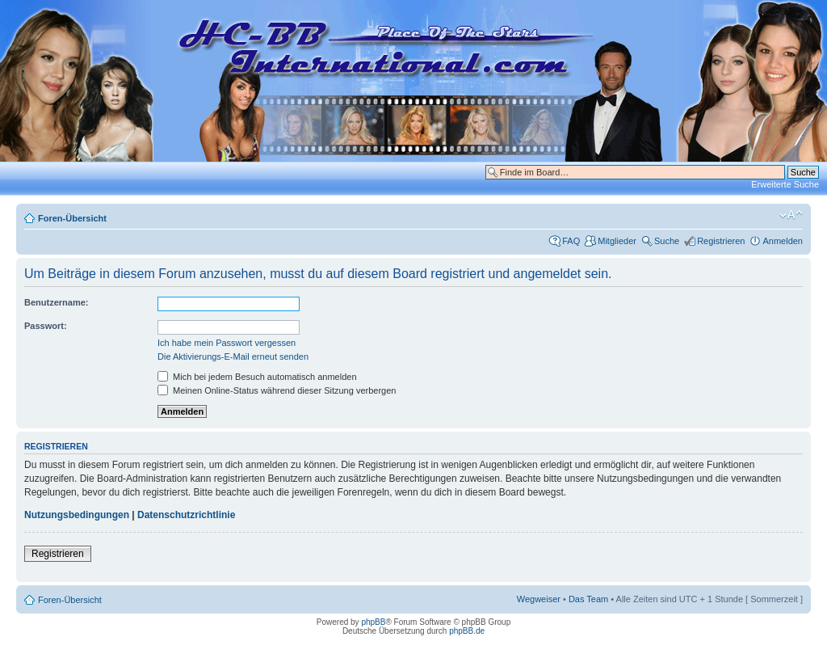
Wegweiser (538, 599)
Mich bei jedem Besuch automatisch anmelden (257, 377)
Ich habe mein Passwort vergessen (226, 343)
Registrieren (721, 241)
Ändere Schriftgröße (791, 215)
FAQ (571, 241)
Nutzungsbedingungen (76, 515)
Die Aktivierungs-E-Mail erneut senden (233, 356)
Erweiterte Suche (785, 184)
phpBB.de (467, 630)
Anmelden (782, 241)
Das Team (588, 599)
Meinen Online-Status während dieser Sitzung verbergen (276, 390)
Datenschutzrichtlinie (186, 515)
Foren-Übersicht (72, 218)
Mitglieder (617, 241)
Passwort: (45, 326)
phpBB (373, 622)
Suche (666, 241)
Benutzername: (56, 302)
